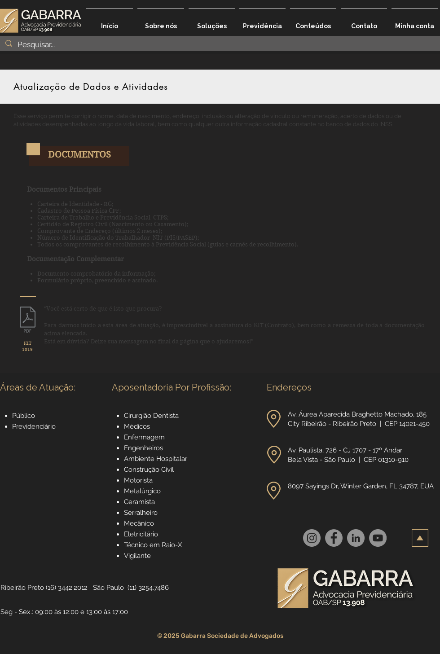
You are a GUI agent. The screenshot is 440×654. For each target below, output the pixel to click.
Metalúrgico (142, 491)
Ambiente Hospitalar (155, 459)
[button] (211, 22)
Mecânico (139, 523)
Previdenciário (34, 426)
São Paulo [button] (108, 588)
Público (23, 416)
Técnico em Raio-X (153, 545)
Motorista (138, 480)
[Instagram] (312, 538)
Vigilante (137, 556)
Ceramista (139, 502)
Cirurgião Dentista (151, 416)
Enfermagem (144, 437)
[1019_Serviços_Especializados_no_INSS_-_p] (28, 321)
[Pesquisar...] (219, 45)
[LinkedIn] (356, 538)
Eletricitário (141, 534)
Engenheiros (143, 448)
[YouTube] (378, 538)
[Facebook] (334, 538)
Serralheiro (141, 513)
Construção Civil (150, 469)
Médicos (137, 426)
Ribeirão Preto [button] (22, 588)
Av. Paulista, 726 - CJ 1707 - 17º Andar (346, 450)
